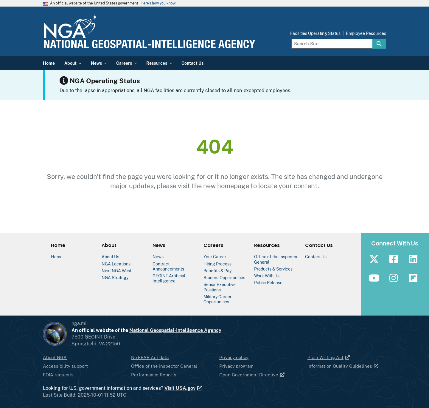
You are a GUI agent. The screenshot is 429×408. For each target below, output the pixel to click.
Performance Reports (153, 374)
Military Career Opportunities (217, 299)
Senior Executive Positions (219, 287)
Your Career (214, 256)
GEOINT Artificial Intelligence (169, 278)
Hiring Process (217, 263)
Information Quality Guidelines (343, 366)
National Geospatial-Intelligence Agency (175, 330)
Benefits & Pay (217, 270)
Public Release (268, 282)
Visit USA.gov (183, 388)
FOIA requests (58, 374)
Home (57, 256)
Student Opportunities (224, 277)
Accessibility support (65, 366)
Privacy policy (233, 357)
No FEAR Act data (150, 357)
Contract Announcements (168, 266)
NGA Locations (116, 263)
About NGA (55, 357)
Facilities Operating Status (315, 33)
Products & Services (273, 268)
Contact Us (316, 256)
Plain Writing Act (328, 357)
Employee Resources (366, 33)
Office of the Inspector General (164, 366)
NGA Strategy (115, 277)
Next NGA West (116, 270)
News (158, 256)
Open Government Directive (252, 375)
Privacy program (236, 366)
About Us (110, 256)
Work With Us (266, 275)
